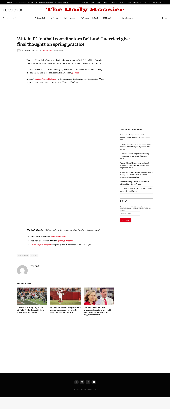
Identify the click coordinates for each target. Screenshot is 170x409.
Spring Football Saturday (43, 79)
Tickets (113, 2)
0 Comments (57, 50)
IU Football (56, 18)
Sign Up (86, 2)
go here (56, 73)
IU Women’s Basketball (89, 18)
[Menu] (166, 18)
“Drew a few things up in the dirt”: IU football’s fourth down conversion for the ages (43, 2)
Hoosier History (158, 2)
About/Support (97, 2)
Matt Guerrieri (23, 256)
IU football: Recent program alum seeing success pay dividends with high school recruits (65, 310)
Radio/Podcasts (133, 2)
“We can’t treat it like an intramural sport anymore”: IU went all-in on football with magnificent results (99, 310)
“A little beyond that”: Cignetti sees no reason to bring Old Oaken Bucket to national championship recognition (136, 174)
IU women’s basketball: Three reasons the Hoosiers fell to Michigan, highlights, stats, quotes (135, 146)
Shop (122, 2)
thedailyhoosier (55, 237)
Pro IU (146, 2)
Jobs (106, 2)
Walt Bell (34, 256)
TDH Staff (27, 50)
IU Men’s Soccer (110, 18)
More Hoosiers (126, 18)
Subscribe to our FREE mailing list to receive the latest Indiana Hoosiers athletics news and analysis (135, 208)
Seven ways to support (39, 245)
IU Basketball (41, 18)
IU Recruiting (70, 18)
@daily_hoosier (60, 241)
